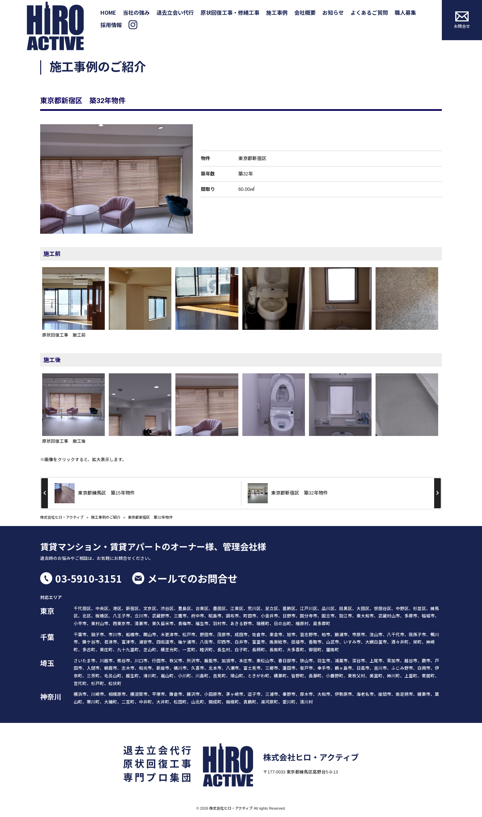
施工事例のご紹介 (105, 517)
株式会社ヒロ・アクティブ (62, 517)
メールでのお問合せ (192, 578)
